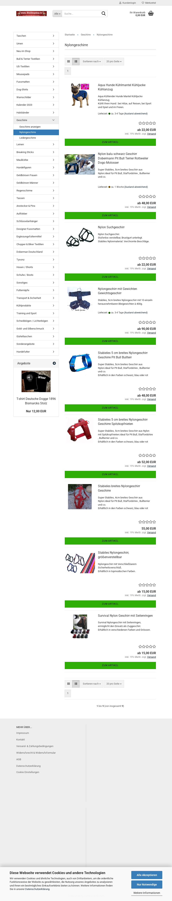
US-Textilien (22, 66)
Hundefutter (23, 351)
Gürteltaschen (24, 336)
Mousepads (22, 74)
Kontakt (20, 739)
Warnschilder (23, 97)
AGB (18, 759)
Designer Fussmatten (28, 228)
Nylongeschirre (27, 132)
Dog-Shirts (22, 89)
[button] (68, 61)
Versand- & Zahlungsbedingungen (34, 746)
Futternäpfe (22, 290)
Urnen (19, 43)
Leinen (20, 144)
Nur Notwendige (147, 884)
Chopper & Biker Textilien (30, 244)
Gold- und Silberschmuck (30, 328)
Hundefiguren (23, 167)
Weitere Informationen (146, 892)
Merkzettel (149, 3)
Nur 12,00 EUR (36, 411)
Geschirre (21, 120)
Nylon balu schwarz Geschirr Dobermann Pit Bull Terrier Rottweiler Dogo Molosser (123, 158)
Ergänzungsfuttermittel (28, 236)
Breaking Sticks (25, 152)
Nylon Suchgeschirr (111, 227)
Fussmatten (23, 81)
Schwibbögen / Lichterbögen (32, 320)
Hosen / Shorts (24, 267)
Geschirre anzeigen (30, 126)
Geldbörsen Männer (27, 182)
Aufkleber (21, 213)
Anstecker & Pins (25, 205)
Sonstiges (22, 282)
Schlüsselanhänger (27, 221)
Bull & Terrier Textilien (28, 58)
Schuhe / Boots (24, 274)
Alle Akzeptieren (147, 875)
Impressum (22, 733)
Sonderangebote (25, 343)
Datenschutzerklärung (37, 889)
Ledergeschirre (27, 137)
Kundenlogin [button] (127, 3)
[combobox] (91, 61)
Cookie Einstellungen (27, 772)
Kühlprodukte (23, 305)
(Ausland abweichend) (136, 113)
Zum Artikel (110, 142)
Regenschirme (24, 190)
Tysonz (20, 259)
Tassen (20, 198)
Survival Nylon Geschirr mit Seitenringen (125, 615)
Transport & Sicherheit (28, 298)
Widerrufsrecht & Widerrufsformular (36, 752)
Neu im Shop (23, 51)
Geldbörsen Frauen (26, 175)
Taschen (21, 35)
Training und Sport (26, 313)
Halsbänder (22, 112)
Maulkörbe (22, 159)
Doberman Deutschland (29, 251)
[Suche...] (57, 13)
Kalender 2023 (24, 104)
